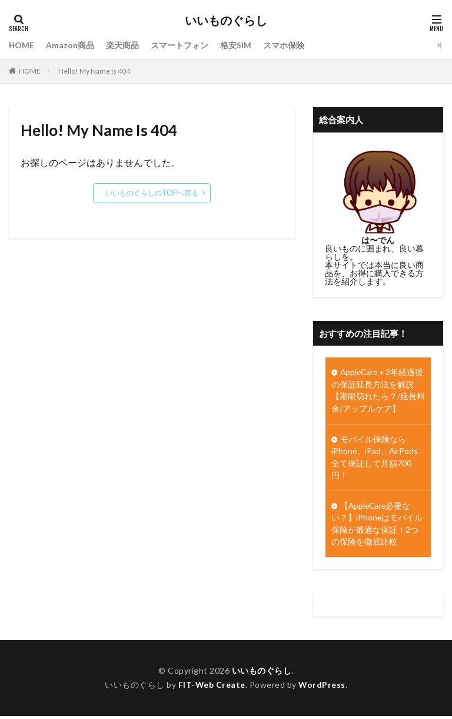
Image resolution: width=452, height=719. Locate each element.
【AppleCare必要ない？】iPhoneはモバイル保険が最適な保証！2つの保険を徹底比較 (377, 526)
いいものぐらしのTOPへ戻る (152, 192)
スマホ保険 (284, 45)
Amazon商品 (70, 45)
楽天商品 (123, 45)
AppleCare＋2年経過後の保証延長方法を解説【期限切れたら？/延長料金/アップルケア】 (378, 391)
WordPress (322, 688)
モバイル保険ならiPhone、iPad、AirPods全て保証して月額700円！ (375, 458)
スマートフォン (180, 45)
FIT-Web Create (211, 688)
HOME (22, 45)
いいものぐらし (226, 20)
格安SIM (236, 45)
